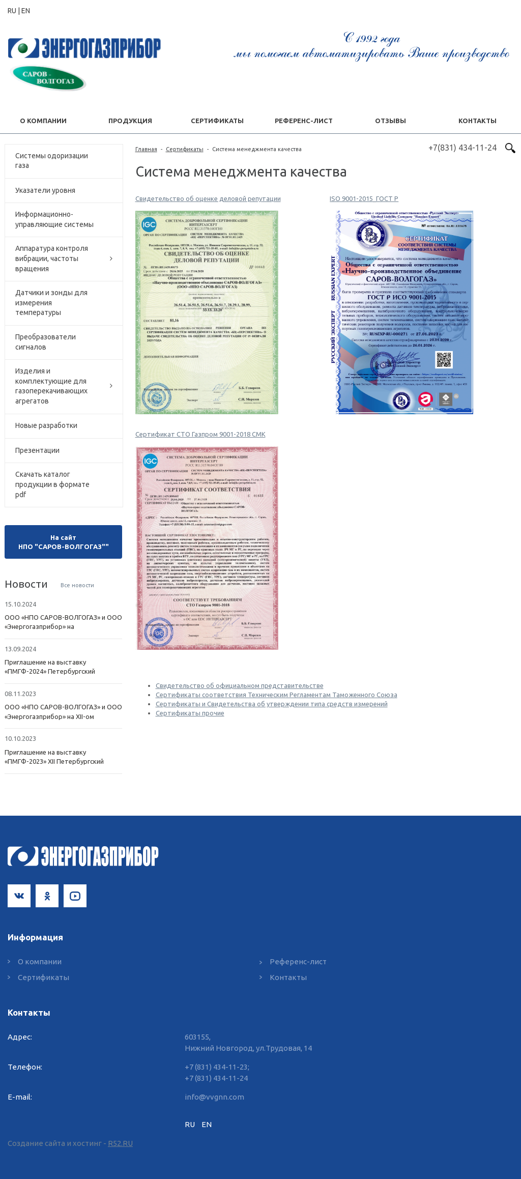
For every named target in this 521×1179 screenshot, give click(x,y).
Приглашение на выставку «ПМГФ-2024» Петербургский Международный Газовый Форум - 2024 (59, 667)
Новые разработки (46, 425)
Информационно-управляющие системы (54, 219)
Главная (146, 149)
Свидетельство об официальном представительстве (240, 685)
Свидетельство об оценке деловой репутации (208, 198)
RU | (14, 11)
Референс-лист (298, 961)
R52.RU (120, 1143)
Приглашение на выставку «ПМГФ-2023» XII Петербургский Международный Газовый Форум (57, 757)
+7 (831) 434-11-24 (216, 1078)
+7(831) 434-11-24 (462, 147)
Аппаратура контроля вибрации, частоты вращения (51, 258)
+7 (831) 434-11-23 (216, 1066)
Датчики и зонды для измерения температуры (51, 303)
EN (25, 11)
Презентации (37, 450)
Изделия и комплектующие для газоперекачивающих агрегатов (51, 386)
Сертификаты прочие (190, 712)
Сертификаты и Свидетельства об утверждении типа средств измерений (272, 703)
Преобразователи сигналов (45, 342)
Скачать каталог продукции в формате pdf (52, 484)
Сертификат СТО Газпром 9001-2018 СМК (200, 434)
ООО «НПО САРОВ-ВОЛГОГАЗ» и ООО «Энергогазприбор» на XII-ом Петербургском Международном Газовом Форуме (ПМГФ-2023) (63, 712)
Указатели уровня (45, 190)
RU (190, 1124)
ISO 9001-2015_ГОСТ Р (364, 198)
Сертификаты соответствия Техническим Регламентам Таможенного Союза (276, 694)
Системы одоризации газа (51, 161)
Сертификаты (185, 149)
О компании (40, 961)
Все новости (77, 585)
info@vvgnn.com (214, 1096)
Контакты (288, 977)
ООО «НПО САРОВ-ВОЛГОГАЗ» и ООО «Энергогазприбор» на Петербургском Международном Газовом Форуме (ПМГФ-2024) (63, 622)
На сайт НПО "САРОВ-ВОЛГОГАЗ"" (63, 542)
